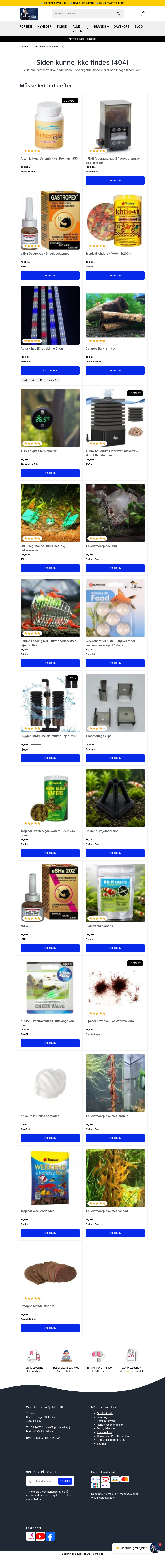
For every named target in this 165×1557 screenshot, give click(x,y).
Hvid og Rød (52, 380)
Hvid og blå (36, 380)
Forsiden (24, 46)
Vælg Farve (50, 370)
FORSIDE (26, 26)
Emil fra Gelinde (95, 1553)
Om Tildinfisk (105, 1413)
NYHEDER (44, 26)
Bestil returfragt (106, 1420)
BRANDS (101, 26)
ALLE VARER (81, 29)
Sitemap (102, 1443)
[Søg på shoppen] (118, 13)
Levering (102, 1417)
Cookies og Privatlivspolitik (113, 1435)
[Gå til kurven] (141, 13)
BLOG (139, 26)
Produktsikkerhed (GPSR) (112, 1439)
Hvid (24, 380)
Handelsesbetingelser (110, 1424)
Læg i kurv (115, 180)
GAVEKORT (121, 26)
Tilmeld (65, 1480)
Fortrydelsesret (106, 1428)
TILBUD (62, 26)
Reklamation (104, 1432)
